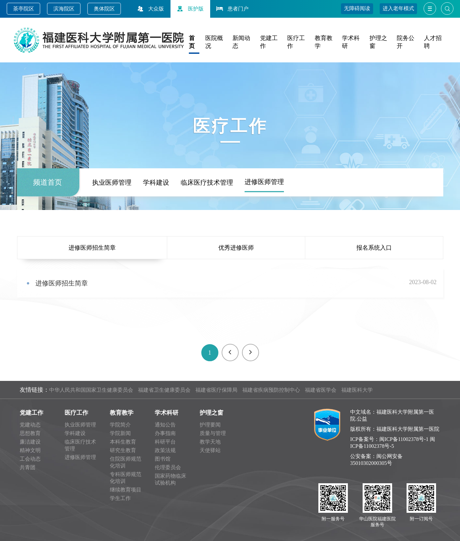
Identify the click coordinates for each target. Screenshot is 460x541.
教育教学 (121, 412)
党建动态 (30, 424)
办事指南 (165, 433)
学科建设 (156, 208)
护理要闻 (210, 424)
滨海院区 (63, 8)
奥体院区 (104, 8)
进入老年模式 (398, 8)
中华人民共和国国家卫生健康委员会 (91, 390)
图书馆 (162, 459)
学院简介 (120, 424)
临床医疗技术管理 (207, 208)
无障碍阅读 (357, 8)
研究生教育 (123, 450)
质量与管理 (213, 433)
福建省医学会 (320, 390)
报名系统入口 (374, 247)
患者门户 (232, 8)
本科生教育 (123, 442)
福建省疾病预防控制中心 (271, 390)
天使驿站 (210, 450)
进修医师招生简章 (92, 247)
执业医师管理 (111, 208)
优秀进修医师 (236, 247)
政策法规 (165, 450)
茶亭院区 (23, 8)
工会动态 (30, 459)
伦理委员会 (168, 467)
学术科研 (166, 412)
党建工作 (31, 412)
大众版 (150, 8)
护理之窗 (211, 412)
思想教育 (30, 433)
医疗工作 (76, 412)
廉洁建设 (30, 442)
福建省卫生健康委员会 (164, 390)
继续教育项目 (125, 489)
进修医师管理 (264, 208)
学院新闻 (120, 433)
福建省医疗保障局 (216, 390)
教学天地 (210, 442)
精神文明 (30, 450)
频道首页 (47, 208)
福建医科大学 (357, 390)
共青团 (27, 467)
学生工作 (120, 498)
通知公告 (165, 424)
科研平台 (165, 442)
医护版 (189, 8)
